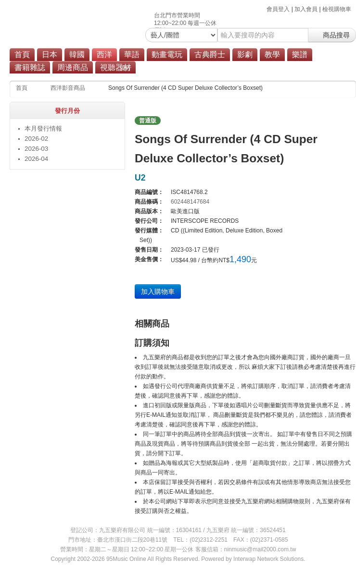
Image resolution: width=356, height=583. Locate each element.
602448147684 (190, 201)
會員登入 (278, 9)
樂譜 (299, 54)
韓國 (77, 54)
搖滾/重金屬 (158, 68)
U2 (140, 177)
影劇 (245, 54)
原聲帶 (193, 68)
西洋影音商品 (68, 88)
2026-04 (36, 158)
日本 (49, 54)
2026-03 (36, 148)
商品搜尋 (332, 35)
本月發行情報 (43, 128)
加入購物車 (158, 291)
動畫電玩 (167, 54)
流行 (125, 68)
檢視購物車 (336, 9)
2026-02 (36, 138)
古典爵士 (209, 54)
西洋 (104, 54)
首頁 (22, 54)
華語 (132, 54)
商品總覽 (224, 68)
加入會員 (306, 9)
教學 (272, 54)
